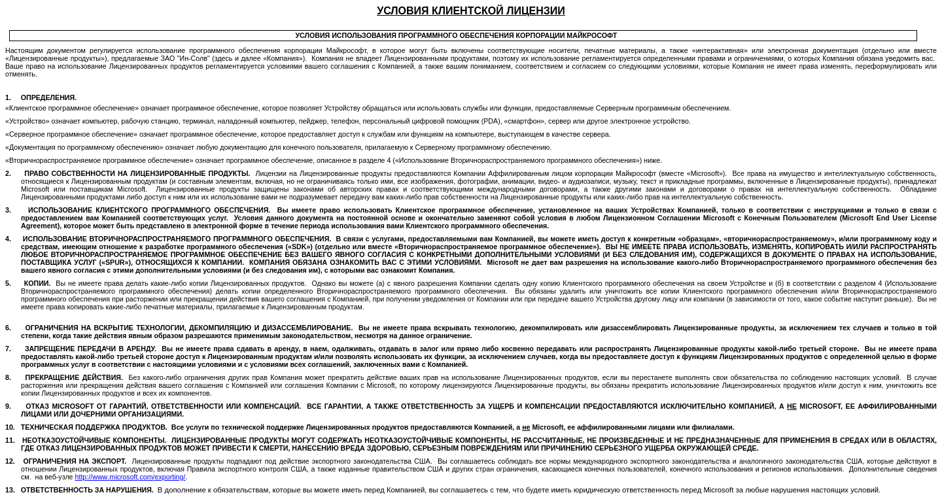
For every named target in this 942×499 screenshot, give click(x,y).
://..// (130, 477)
